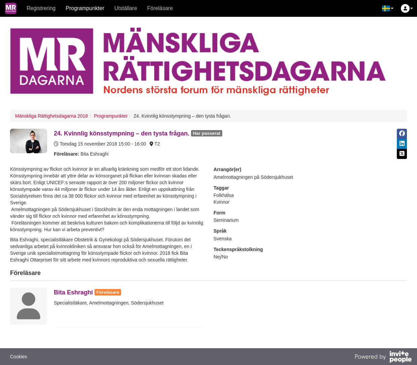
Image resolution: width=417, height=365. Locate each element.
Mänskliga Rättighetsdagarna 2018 (51, 116)
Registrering (41, 8)
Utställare (125, 8)
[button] (388, 8)
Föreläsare (160, 8)
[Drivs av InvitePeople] (383, 357)
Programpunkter (85, 8)
